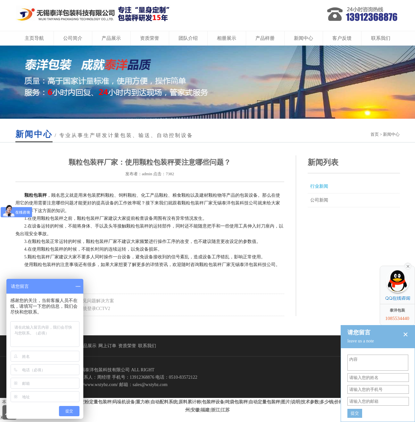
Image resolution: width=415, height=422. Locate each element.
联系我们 (380, 38)
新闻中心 (303, 38)
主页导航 (34, 38)
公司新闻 (319, 200)
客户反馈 (342, 38)
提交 (355, 413)
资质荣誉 (149, 38)
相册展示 (226, 38)
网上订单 (107, 345)
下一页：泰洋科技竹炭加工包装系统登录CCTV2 (62, 308)
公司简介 (72, 38)
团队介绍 (188, 38)
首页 (374, 134)
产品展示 (111, 38)
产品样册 (265, 38)
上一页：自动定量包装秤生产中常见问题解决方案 (64, 300)
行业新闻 (319, 186)
